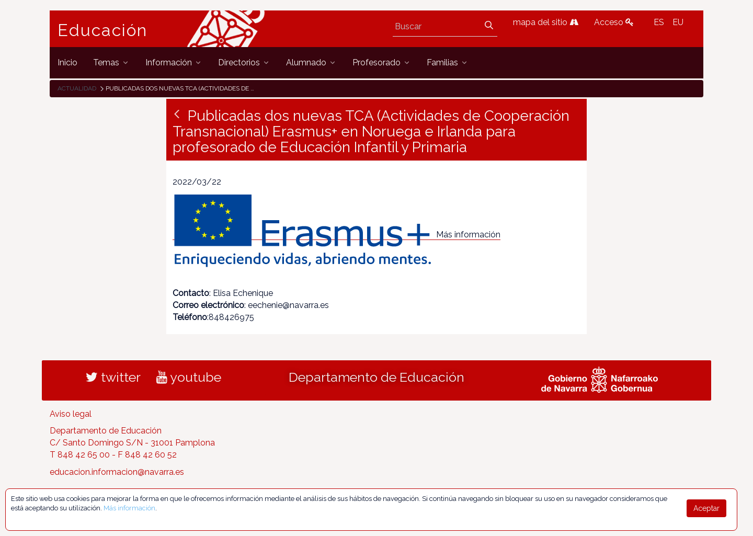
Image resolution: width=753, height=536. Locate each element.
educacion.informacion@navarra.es (117, 472)
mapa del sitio (545, 22)
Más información (468, 235)
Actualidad (77, 88)
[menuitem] (67, 62)
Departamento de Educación (376, 377)
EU (677, 22)
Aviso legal (71, 414)
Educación (102, 30)
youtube (188, 377)
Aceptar (706, 508)
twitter (113, 377)
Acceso (614, 22)
